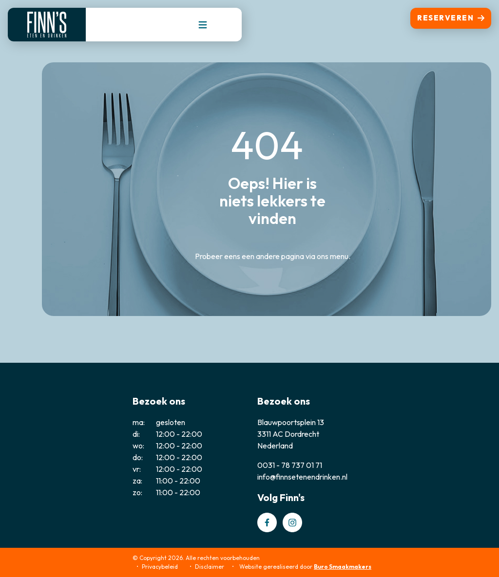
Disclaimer (209, 566)
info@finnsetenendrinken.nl (302, 477)
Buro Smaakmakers (342, 566)
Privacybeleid (160, 566)
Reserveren (450, 17)
